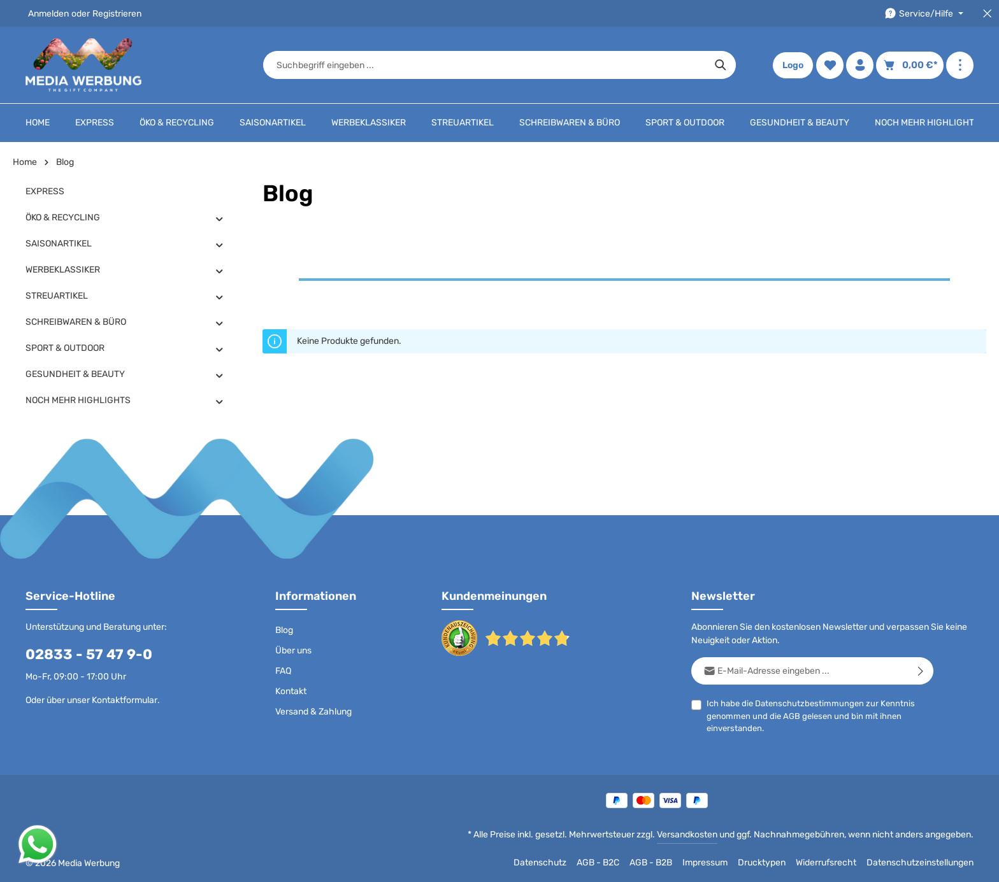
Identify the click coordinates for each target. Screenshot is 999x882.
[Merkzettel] (830, 65)
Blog (284, 630)
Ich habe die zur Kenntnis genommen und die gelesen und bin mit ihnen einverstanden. (811, 715)
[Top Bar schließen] (987, 13)
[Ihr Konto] (859, 65)
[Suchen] (721, 65)
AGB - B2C (598, 862)
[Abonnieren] (921, 671)
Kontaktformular (124, 700)
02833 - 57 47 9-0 (88, 654)
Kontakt (290, 691)
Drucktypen (762, 862)
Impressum (705, 862)
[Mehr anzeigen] (960, 65)
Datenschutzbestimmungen (809, 703)
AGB (791, 716)
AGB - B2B (650, 862)
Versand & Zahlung (313, 711)
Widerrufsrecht (826, 862)
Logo (792, 65)
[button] (219, 218)
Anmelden (48, 13)
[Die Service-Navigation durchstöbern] (924, 13)
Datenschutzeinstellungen (920, 862)
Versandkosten (687, 834)
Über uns (293, 650)
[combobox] (485, 65)
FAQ (283, 670)
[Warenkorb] (910, 65)
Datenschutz (540, 862)
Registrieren (116, 13)
